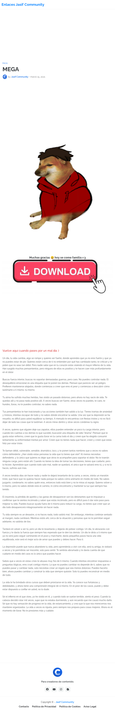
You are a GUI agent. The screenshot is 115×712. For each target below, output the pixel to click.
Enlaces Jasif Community (23, 4)
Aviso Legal (90, 706)
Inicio (5, 63)
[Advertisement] (57, 35)
